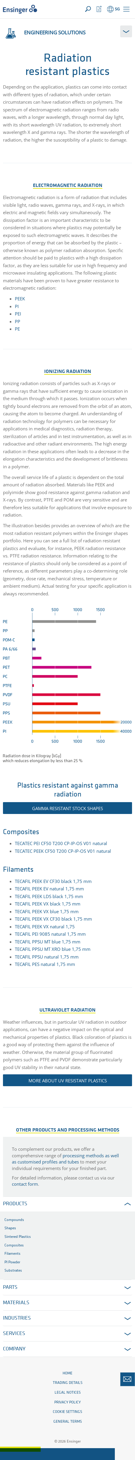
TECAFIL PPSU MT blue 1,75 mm (47, 942)
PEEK (20, 299)
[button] (126, 9)
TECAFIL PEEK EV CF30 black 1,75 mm (54, 881)
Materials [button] (16, 1303)
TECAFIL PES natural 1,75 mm (45, 964)
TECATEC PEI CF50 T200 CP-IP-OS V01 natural (61, 843)
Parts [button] (10, 1287)
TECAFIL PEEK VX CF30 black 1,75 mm (53, 919)
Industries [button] (17, 1318)
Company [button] (14, 1349)
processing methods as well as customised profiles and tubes (65, 1159)
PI (17, 306)
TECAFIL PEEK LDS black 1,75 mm (49, 896)
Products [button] (15, 1204)
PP (17, 321)
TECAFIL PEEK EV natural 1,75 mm (49, 889)
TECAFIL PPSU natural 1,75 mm (47, 957)
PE (17, 329)
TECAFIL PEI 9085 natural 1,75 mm (50, 934)
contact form (25, 1184)
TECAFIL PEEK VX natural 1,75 (45, 926)
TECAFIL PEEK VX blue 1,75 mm (47, 911)
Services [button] (14, 1333)
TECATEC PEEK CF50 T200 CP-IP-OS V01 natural (63, 851)
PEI (18, 314)
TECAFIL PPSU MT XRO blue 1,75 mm (52, 949)
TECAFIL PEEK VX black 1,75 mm (47, 904)
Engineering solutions (44, 32)
